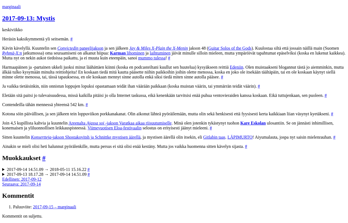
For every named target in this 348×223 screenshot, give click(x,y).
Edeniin (236, 67)
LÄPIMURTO (240, 137)
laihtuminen (160, 53)
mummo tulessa (152, 58)
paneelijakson (80, 48)
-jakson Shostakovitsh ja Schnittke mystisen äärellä (86, 137)
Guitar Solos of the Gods (229, 48)
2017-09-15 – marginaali (54, 207)
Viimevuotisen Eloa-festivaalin (115, 128)
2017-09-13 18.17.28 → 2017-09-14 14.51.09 (48, 174)
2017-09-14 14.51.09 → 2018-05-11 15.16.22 (48, 169)
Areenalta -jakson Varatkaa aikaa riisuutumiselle (120, 123)
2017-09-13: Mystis (28, 18)
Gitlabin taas (214, 137)
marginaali (11, 6)
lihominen (127, 53)
